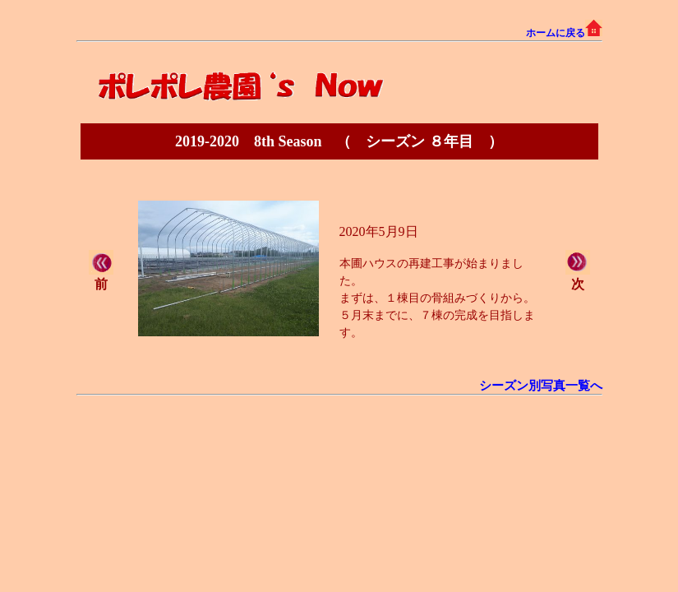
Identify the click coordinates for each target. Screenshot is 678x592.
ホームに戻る (564, 33)
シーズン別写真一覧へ (540, 385)
